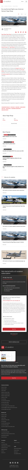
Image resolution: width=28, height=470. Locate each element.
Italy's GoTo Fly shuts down (9, 143)
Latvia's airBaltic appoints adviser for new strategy (12, 159)
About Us (3, 442)
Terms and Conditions (17, 448)
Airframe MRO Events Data (6, 409)
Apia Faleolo (12, 47)
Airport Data (3, 390)
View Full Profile (14, 123)
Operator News (4, 387)
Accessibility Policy (17, 453)
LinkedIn (16, 32)
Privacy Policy (16, 450)
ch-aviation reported (5, 74)
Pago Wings (3, 34)
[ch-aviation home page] (5, 1)
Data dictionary (4, 437)
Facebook (21, 32)
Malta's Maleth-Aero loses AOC (10, 136)
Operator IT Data (4, 397)
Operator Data (3, 416)
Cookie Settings (16, 442)
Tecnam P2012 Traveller (6, 107)
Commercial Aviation (8, 6)
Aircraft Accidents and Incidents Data (8, 405)
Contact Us (3, 452)
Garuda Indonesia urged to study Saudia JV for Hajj (13, 167)
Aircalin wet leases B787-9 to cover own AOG (13, 151)
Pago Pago (9, 34)
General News (15, 6)
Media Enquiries (4, 449)
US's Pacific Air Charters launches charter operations (13, 190)
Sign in (22, 1)
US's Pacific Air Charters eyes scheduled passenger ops (14, 261)
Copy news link (23, 32)
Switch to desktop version (14, 341)
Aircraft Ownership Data (5, 400)
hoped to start (19, 68)
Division (4, 120)
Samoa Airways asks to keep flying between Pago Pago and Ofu (14, 207)
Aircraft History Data (5, 402)
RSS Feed (26, 32)
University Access (4, 447)
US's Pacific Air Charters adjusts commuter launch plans (14, 226)
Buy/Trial (14, 329)
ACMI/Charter (8, 108)
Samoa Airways (4, 47)
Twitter (13, 463)
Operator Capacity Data (5, 395)
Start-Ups (3, 108)
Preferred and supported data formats (8, 433)
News (2, 6)
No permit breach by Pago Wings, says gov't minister (13, 242)
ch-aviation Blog (4, 444)
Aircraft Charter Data (5, 404)
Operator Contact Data (5, 392)
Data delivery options (5, 435)
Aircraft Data (3, 399)
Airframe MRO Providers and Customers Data (9, 407)
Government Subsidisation (16, 108)
